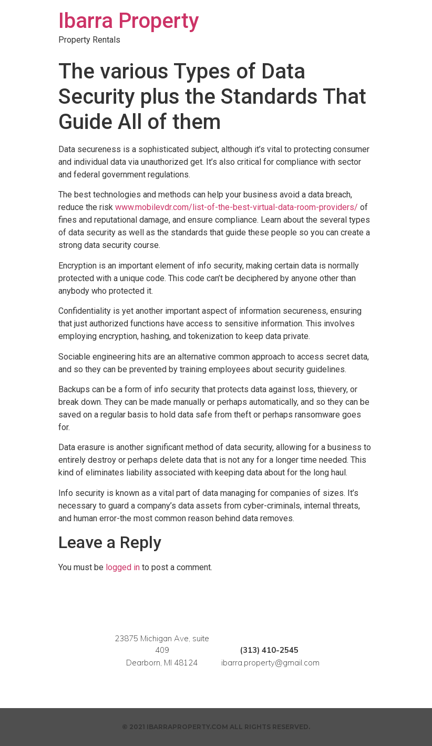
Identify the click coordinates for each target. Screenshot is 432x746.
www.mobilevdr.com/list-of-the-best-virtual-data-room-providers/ (236, 207)
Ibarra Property (128, 20)
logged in (123, 567)
